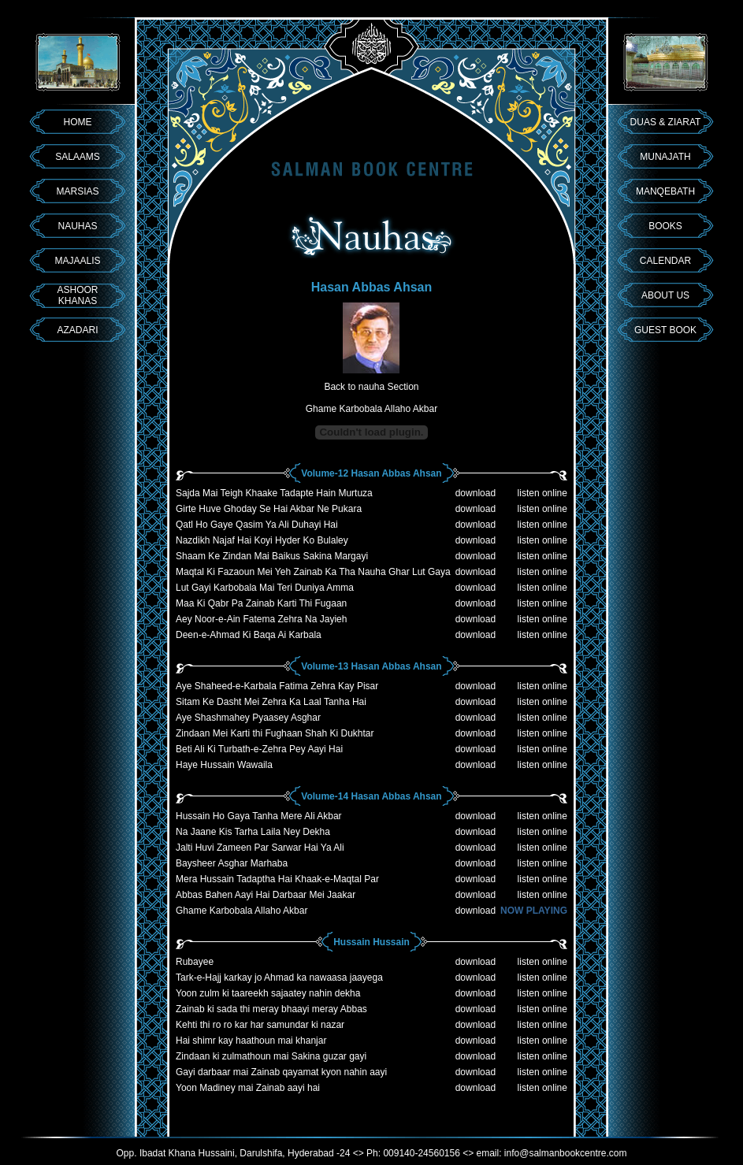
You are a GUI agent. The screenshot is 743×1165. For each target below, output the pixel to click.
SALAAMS (77, 156)
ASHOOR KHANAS (77, 295)
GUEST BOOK (665, 330)
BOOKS (665, 226)
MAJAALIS (77, 260)
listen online (542, 493)
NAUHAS (77, 226)
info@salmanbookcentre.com (565, 1153)
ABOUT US (665, 295)
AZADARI (77, 330)
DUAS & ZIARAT (665, 122)
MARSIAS (77, 191)
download (475, 493)
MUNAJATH (665, 156)
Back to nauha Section (371, 386)
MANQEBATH (665, 191)
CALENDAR (665, 260)
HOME (78, 122)
